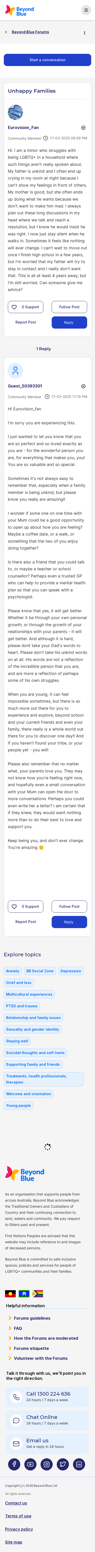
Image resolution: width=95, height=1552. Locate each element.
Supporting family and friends (33, 1064)
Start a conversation (48, 60)
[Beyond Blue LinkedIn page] (79, 1466)
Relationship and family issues (33, 1017)
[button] (14, 307)
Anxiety (12, 971)
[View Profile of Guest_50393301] (25, 386)
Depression (71, 971)
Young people (18, 1105)
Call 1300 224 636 (48, 1394)
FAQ (18, 1328)
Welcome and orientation (28, 1094)
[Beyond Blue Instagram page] (47, 1466)
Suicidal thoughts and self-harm (35, 1052)
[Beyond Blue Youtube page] (30, 1466)
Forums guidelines (32, 1318)
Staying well (17, 1041)
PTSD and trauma (21, 1006)
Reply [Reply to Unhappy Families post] (68, 322)
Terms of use (18, 1515)
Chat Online (42, 1417)
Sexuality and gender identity (32, 1029)
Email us (37, 1440)
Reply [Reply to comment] (68, 922)
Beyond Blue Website (24, 1173)
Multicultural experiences (29, 994)
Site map (13, 1542)
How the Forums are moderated (46, 1338)
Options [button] (86, 32)
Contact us (16, 1503)
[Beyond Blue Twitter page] (63, 1466)
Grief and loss (18, 982)
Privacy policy (19, 1529)
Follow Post (69, 307)
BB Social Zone (39, 971)
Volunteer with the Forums (41, 1358)
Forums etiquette (31, 1348)
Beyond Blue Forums (19, 10)
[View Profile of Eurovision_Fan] (23, 127)
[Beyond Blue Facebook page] (14, 1466)
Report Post (25, 322)
